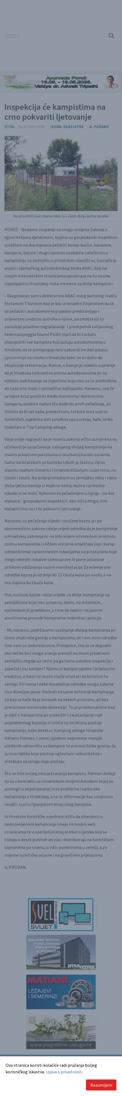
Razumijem (101, 1085)
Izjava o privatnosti (64, 1071)
